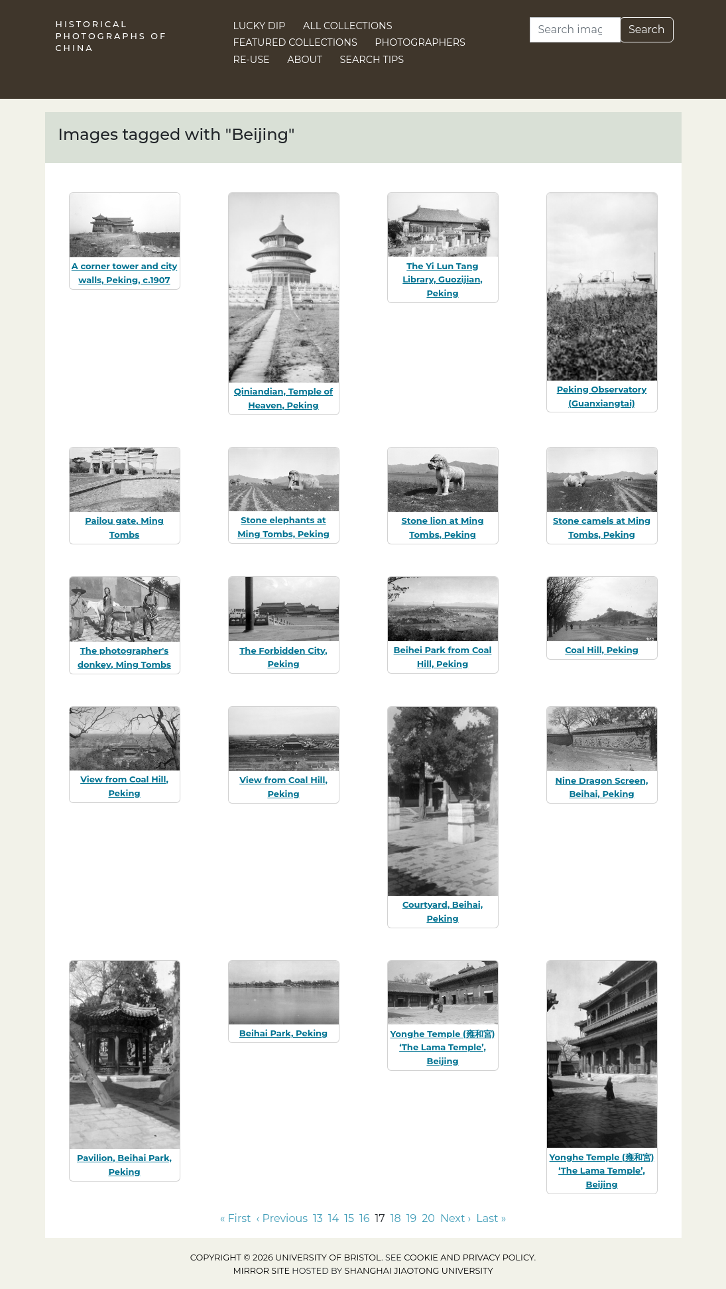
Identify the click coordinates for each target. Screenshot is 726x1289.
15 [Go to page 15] (349, 1218)
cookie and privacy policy (469, 1257)
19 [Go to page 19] (411, 1218)
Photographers (420, 42)
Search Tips (372, 60)
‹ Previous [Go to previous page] (282, 1218)
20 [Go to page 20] (428, 1218)
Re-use (251, 60)
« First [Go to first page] (235, 1218)
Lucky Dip (259, 26)
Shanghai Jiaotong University (419, 1271)
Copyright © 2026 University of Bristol (285, 1257)
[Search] (575, 29)
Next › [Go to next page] (455, 1218)
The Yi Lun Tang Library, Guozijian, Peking (442, 280)
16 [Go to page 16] (364, 1218)
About (304, 60)
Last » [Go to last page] (491, 1218)
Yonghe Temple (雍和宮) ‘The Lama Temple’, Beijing (443, 1047)
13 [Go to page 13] (318, 1218)
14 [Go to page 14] (333, 1218)
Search (647, 29)
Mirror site (261, 1271)
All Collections (348, 26)
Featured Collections (295, 42)
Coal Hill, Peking (601, 649)
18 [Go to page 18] (396, 1218)
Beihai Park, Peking (283, 1033)
